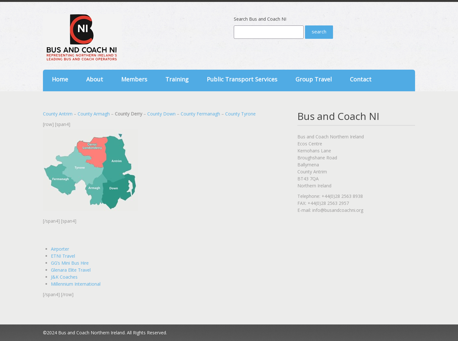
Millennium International (76, 284)
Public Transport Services (242, 79)
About (94, 79)
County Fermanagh (200, 114)
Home (60, 79)
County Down (161, 114)
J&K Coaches (64, 277)
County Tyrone (240, 114)
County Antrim (58, 114)
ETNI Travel (63, 256)
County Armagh (94, 114)
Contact (360, 79)
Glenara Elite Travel (71, 270)
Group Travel (313, 79)
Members (134, 79)
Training (177, 79)
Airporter (60, 249)
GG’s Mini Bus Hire (70, 263)
